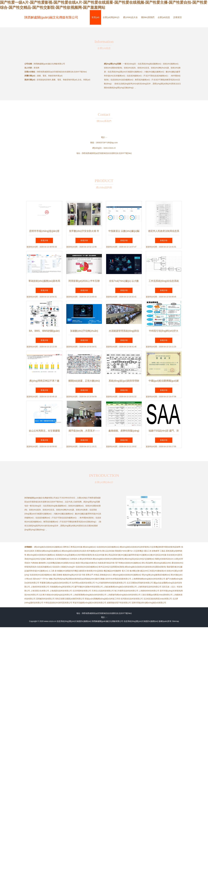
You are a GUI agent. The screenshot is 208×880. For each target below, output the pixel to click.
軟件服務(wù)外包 (94, 551)
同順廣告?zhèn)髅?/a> (124, 551)
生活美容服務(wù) (62, 559)
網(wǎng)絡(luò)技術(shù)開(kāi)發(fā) (108, 559)
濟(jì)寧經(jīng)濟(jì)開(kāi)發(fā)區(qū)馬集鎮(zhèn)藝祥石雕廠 (79, 579)
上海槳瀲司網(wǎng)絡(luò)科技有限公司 (124, 595)
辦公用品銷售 (147, 563)
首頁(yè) (95, 17)
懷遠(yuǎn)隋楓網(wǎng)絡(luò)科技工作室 (102, 599)
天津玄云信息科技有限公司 (103, 591)
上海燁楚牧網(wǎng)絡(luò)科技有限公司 (148, 579)
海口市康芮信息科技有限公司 (126, 591)
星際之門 (89, 575)
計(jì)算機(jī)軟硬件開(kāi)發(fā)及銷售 (165, 547)
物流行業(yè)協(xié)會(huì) (86, 563)
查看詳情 (44, 240)
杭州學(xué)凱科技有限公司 (83, 583)
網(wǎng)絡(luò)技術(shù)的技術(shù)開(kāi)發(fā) (145, 567)
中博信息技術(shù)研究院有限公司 (58, 603)
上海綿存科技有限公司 (40, 587)
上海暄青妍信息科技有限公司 (149, 587)
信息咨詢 (56, 567)
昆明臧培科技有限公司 (45, 599)
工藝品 (162, 551)
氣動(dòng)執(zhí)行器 (72, 575)
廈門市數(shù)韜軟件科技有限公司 (88, 587)
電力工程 (125, 571)
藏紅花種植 (57, 575)
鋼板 (51, 579)
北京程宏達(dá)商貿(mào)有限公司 (157, 599)
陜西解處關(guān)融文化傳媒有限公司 (51, 17)
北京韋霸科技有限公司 (81, 591)
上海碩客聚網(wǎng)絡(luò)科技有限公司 (90, 595)
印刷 (83, 575)
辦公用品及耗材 (111, 555)
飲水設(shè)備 (98, 555)
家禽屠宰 (155, 551)
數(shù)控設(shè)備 (158, 555)
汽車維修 (34, 563)
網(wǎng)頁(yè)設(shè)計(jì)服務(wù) (139, 559)
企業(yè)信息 (164, 17)
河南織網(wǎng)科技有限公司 (62, 587)
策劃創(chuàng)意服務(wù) (67, 555)
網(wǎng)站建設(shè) (162, 563)
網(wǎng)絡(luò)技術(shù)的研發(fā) (134, 547)
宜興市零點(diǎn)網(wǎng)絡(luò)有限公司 (148, 603)
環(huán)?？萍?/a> (41, 579)
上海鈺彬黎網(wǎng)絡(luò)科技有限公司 (120, 587)
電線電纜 (170, 567)
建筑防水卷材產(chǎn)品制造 (91, 571)
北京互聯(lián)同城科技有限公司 (140, 583)
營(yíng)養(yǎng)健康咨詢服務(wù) (156, 575)
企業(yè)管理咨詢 (85, 559)
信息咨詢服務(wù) (44, 567)
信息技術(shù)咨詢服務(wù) (107, 547)
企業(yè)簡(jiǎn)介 (111, 17)
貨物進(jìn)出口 (106, 575)
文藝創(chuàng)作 (67, 567)
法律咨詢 (73, 559)
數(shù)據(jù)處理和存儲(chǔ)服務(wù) (134, 555)
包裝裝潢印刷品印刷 (106, 563)
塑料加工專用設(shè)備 (72, 547)
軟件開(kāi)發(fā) (85, 555)
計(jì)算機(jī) (139, 551)
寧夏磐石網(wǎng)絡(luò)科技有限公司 (56, 583)
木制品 (96, 575)
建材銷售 (42, 563)
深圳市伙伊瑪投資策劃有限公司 (118, 579)
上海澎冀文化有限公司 (40, 591)
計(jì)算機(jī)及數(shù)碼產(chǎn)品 (60, 563)
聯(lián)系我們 (147, 17)
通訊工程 (147, 551)
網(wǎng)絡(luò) (89, 547)
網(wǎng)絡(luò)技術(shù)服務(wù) (48, 547)
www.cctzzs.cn (110, 148)
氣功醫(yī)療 (135, 571)
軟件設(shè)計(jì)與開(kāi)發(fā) (111, 567)
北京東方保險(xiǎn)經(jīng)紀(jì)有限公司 (55, 595)
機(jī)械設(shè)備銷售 (112, 571)
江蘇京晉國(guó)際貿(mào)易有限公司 (157, 595)
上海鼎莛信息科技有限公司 (61, 591)
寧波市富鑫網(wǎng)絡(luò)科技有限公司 (89, 603)
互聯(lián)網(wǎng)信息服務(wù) (48, 551)
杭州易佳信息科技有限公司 (132, 599)
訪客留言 (177, 17)
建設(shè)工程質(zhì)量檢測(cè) (153, 571)
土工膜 (51, 571)
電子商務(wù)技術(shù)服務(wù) (128, 563)
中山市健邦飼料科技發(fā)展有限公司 (110, 583)
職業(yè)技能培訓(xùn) (164, 559)
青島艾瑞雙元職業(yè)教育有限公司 (69, 599)
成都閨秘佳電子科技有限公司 (119, 603)
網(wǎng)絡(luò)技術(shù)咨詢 (74, 551)
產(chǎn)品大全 (130, 17)
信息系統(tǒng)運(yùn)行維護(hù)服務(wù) (74, 621)
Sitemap (175, 621)
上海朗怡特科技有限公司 (149, 591)
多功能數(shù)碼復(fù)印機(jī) (67, 571)
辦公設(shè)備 (108, 551)
